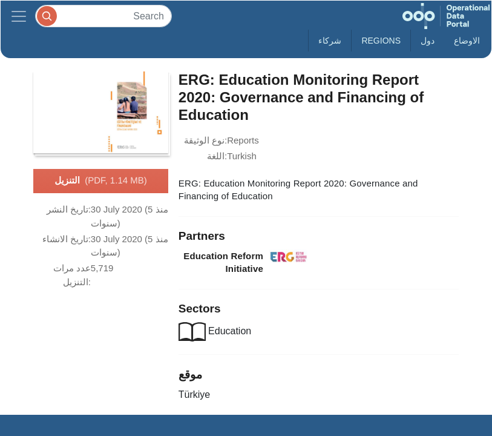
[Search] (103, 16)
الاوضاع (467, 40)
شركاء (329, 40)
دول (428, 40)
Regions (381, 40)
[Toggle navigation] (18, 16)
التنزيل (100, 181)
